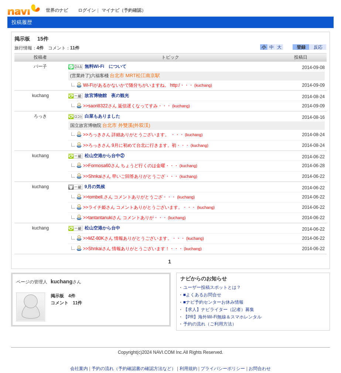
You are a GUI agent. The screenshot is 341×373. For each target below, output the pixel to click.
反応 (318, 47)
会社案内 (79, 368)
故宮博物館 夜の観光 (107, 95)
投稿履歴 (21, 22)
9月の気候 (95, 186)
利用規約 (188, 368)
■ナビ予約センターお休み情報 (213, 302)
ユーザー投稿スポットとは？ (212, 287)
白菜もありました (102, 116)
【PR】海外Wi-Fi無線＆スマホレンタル (222, 317)
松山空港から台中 (102, 228)
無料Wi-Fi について (105, 66)
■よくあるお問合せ (202, 294)
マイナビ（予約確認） (124, 10)
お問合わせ (260, 368)
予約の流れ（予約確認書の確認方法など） (134, 368)
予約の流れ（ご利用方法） (209, 324)
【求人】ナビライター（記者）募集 (218, 309)
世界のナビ (57, 10)
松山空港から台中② (105, 155)
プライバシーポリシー (223, 368)
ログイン (87, 10)
